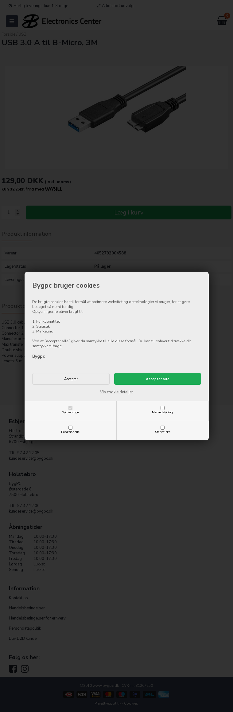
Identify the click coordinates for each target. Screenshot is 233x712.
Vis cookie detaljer (116, 392)
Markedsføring (162, 412)
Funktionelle (70, 432)
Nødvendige (70, 412)
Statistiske (162, 432)
